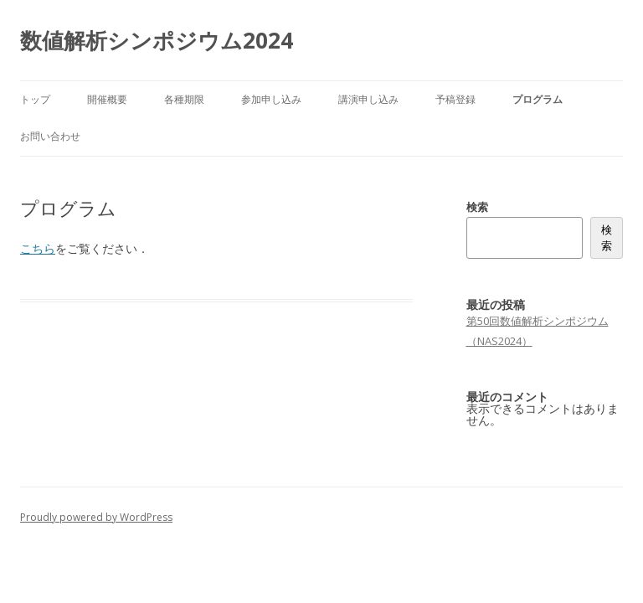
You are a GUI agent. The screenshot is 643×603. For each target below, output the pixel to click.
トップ (35, 99)
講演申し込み (368, 99)
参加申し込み (271, 99)
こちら (37, 248)
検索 (477, 206)
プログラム (537, 99)
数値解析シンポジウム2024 (156, 40)
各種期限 (184, 99)
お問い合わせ (50, 136)
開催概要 (107, 99)
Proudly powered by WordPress (96, 517)
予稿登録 (455, 99)
